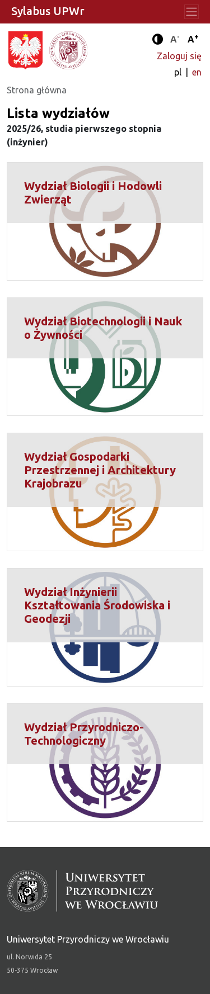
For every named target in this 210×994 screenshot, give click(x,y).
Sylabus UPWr (48, 10)
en (197, 72)
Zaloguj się (179, 56)
